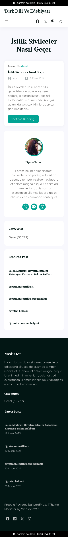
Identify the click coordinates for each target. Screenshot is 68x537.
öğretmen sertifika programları (28, 298)
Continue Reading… (24, 120)
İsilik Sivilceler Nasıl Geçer (26, 72)
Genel (24, 66)
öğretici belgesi (18, 311)
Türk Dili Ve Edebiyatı (27, 11)
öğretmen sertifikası (21, 286)
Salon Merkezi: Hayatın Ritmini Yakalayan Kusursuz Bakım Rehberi (30, 272)
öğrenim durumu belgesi (24, 323)
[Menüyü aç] (6, 21)
